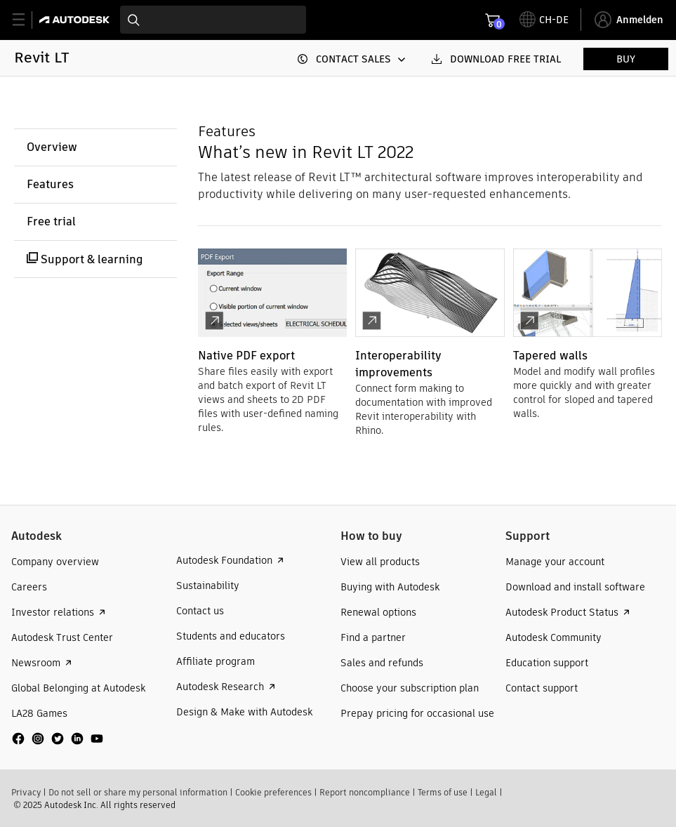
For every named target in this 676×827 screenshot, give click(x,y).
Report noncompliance (364, 792)
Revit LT (41, 57)
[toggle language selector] (544, 19)
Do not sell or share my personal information (137, 792)
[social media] (57, 738)
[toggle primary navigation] (26, 20)
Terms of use (443, 792)
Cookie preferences (273, 792)
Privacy (26, 792)
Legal (486, 792)
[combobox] (213, 20)
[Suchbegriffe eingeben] (213, 20)
